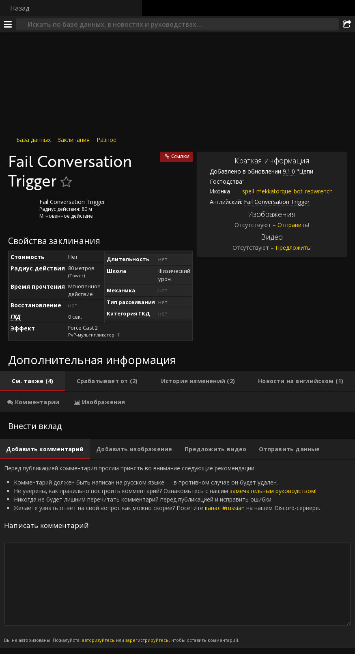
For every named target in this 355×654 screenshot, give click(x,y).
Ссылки (180, 156)
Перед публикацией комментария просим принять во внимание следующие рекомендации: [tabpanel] (177, 554)
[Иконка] (21, 208)
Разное (106, 140)
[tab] (32, 381)
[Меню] (8, 24)
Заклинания (74, 140)
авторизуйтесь (98, 640)
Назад (20, 8)
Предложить (292, 247)
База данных (33, 140)
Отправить (293, 225)
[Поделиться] (347, 24)
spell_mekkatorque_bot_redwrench (281, 191)
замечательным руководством (272, 491)
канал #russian (225, 508)
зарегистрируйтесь (147, 640)
